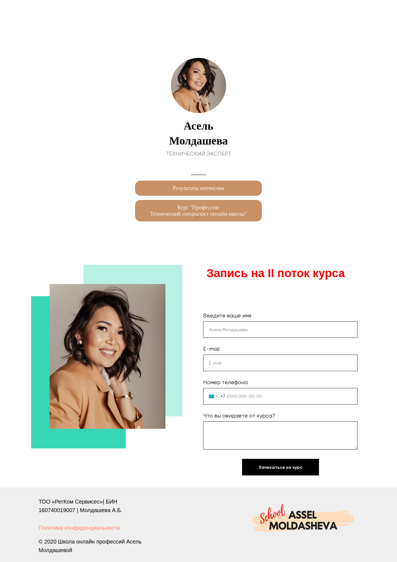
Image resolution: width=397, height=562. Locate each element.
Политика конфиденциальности (79, 528)
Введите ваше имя (227, 315)
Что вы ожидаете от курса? (239, 416)
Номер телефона (225, 382)
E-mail (211, 349)
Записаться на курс (289, 467)
